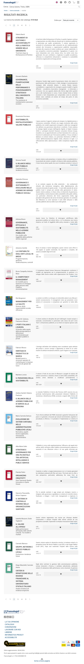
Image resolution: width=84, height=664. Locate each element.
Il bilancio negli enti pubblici (23, 164)
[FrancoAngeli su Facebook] (5, 617)
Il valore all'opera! (20, 525)
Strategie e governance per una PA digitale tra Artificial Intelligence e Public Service (23, 456)
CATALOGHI (9, 624)
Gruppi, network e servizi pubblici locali (24, 549)
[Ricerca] (79, 6)
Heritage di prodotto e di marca (22, 353)
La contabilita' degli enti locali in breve (24, 254)
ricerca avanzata (14, 10)
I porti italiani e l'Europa (23, 326)
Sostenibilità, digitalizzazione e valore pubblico (24, 122)
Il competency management (22, 278)
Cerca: (6, 7)
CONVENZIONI (10, 627)
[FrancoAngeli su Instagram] (10, 617)
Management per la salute (24, 302)
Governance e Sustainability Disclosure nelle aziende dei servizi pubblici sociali (24, 188)
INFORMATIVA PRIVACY (14, 635)
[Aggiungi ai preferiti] (61, 67)
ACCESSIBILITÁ (11, 637)
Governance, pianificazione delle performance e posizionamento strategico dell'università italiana (23, 89)
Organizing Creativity (21, 477)
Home (5, 10)
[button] (56, 2)
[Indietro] (6, 25)
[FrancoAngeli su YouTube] (13, 617)
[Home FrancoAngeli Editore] (11, 2)
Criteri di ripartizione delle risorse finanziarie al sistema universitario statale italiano (24, 578)
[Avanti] (30, 25)
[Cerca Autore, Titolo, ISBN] (43, 6)
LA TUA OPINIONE (12, 622)
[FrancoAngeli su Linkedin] (8, 617)
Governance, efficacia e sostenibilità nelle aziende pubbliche (22, 228)
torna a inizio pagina (42, 661)
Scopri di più (73, 63)
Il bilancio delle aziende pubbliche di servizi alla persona (24, 403)
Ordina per (57, 20)
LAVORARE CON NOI (13, 630)
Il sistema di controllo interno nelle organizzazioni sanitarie (23, 504)
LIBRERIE (8, 632)
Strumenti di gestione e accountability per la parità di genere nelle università (23, 44)
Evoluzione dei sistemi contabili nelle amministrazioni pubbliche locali (24, 424)
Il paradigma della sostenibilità (24, 379)
